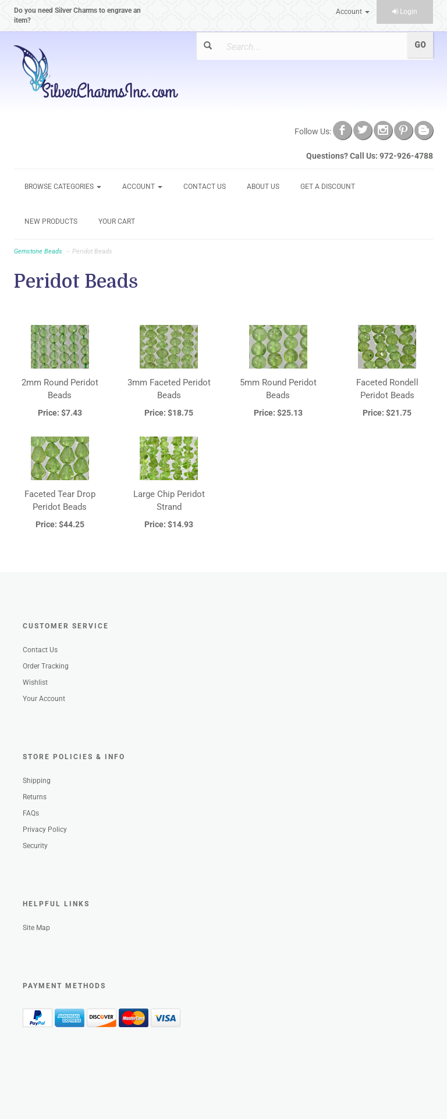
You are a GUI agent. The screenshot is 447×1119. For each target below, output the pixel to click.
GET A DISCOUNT (327, 187)
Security (35, 846)
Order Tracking (46, 666)
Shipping (37, 781)
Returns (35, 797)
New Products (50, 221)
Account (353, 12)
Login (404, 12)
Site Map (36, 928)
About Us (263, 187)
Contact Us (204, 187)
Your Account (44, 699)
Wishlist (35, 682)
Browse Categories (62, 187)
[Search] (310, 46)
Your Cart (116, 221)
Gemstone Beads (38, 251)
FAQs (31, 813)
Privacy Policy (45, 829)
